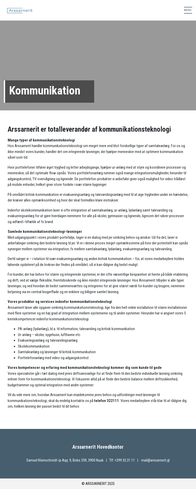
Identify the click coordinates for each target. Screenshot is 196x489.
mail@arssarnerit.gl (155, 460)
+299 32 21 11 (125, 460)
